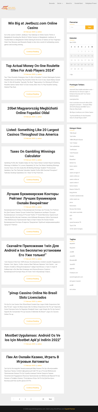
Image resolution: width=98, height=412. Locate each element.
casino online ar (74, 179)
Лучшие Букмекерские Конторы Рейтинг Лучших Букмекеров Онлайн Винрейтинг (33, 198)
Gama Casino (74, 186)
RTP (71, 215)
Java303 (72, 256)
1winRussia (73, 149)
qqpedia (72, 268)
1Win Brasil (73, 133)
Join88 (72, 252)
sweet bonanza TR (75, 222)
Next (50, 399)
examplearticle (74, 99)
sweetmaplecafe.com (76, 277)
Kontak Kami (79, 3)
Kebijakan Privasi (91, 3)
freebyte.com (74, 272)
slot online (73, 289)
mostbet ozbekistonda (76, 196)
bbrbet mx (73, 163)
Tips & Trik (73, 225)
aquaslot (72, 243)
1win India (73, 136)
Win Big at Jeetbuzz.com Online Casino (81, 112)
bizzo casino (73, 166)
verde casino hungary (76, 229)
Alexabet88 (73, 260)
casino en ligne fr (75, 172)
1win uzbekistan (75, 146)
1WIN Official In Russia (76, 139)
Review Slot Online (75, 209)
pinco (71, 202)
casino (72, 169)
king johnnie (73, 192)
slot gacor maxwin (75, 281)
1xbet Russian (74, 153)
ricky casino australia (76, 212)
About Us (69, 3)
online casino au (74, 199)
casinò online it (74, 182)
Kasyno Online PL (75, 189)
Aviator (72, 156)
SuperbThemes (70, 409)
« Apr (71, 74)
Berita (60, 3)
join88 (71, 285)
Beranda (52, 3)
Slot (71, 219)
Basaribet (73, 159)
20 (43, 399)
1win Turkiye (73, 143)
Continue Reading (32, 52)
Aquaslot (72, 248)
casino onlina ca (74, 176)
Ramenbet (73, 206)
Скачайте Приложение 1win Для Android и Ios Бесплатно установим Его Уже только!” (32, 250)
